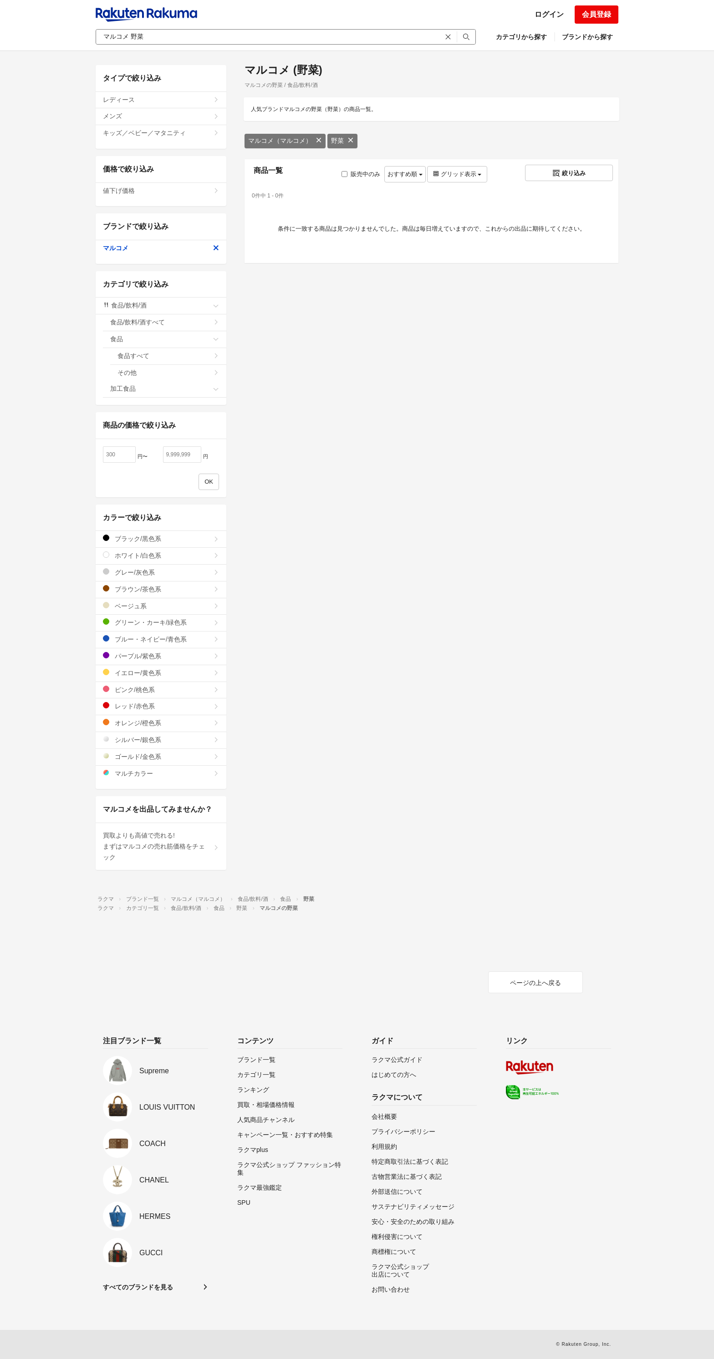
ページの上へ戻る (535, 982)
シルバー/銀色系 (161, 739)
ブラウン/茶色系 (161, 589)
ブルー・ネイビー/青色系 (161, 639)
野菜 (342, 140)
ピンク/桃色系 (161, 689)
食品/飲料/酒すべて (164, 322)
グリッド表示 (457, 174)
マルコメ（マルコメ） (285, 140)
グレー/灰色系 (161, 572)
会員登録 (596, 14)
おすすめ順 (405, 174)
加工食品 (164, 388)
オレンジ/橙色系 (161, 723)
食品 (164, 339)
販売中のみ (361, 174)
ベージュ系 (161, 606)
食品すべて (168, 355)
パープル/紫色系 (161, 656)
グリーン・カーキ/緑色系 (161, 622)
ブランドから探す (587, 36)
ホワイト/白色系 (161, 555)
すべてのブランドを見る (138, 1287)
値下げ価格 (161, 190)
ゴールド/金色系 (161, 756)
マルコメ (161, 248)
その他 (168, 372)
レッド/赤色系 (161, 706)
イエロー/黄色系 (161, 673)
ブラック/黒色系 (161, 538)
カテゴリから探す (521, 36)
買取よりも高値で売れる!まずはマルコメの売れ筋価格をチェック (161, 846)
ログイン (549, 14)
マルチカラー (161, 773)
